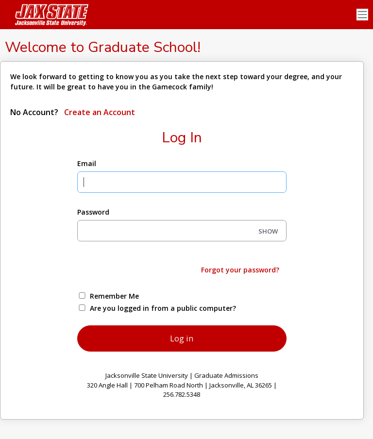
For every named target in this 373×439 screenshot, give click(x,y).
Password (93, 212)
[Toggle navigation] (362, 14)
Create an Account (98, 112)
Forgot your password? (240, 269)
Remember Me (114, 296)
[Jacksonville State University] (48, 14)
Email (86, 163)
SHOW (268, 231)
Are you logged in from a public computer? (163, 308)
